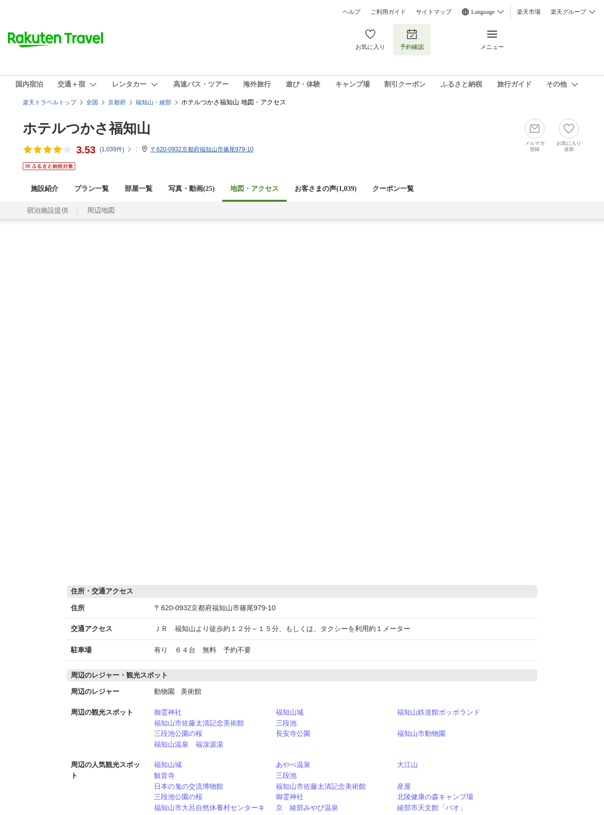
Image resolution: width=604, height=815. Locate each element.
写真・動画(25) (191, 188)
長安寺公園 (293, 733)
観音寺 (164, 775)
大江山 (407, 765)
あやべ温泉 (293, 765)
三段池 (286, 723)
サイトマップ (434, 11)
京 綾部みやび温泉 (307, 808)
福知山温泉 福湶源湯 (188, 744)
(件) (116, 149)
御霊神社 (168, 712)
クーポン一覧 (393, 188)
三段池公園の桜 (178, 733)
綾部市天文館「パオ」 (431, 808)
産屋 (404, 786)
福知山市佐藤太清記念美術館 (199, 723)
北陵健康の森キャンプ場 (435, 797)
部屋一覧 (138, 188)
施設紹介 (44, 188)
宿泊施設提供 (47, 210)
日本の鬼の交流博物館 (188, 786)
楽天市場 (529, 11)
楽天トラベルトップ (49, 102)
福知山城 (289, 712)
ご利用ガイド (388, 11)
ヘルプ (351, 11)
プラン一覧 (91, 188)
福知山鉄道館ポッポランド (438, 712)
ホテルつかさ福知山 (87, 128)
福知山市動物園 (421, 733)
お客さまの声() (325, 188)
